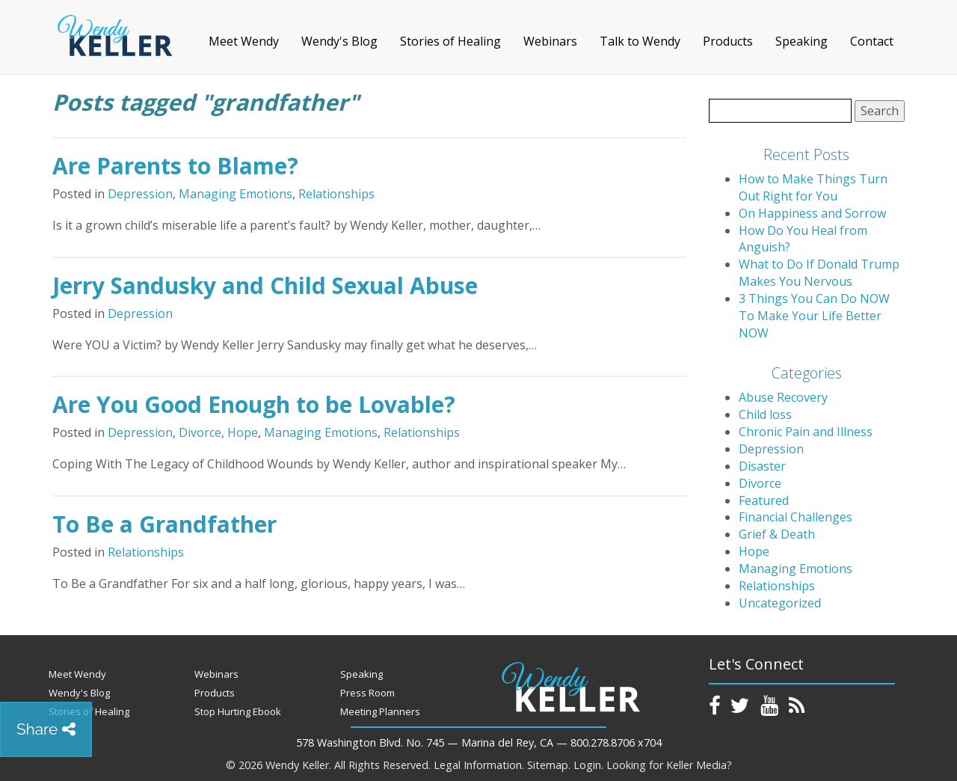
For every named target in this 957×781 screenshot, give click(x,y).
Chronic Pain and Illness (806, 431)
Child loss (765, 414)
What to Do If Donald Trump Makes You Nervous (819, 273)
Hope (242, 432)
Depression (140, 194)
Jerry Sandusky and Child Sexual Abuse (265, 285)
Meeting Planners (380, 711)
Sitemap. (548, 765)
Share (46, 729)
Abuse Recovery (783, 397)
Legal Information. (479, 765)
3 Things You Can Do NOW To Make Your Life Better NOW (814, 315)
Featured (764, 500)
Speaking (801, 41)
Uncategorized (780, 603)
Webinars (550, 41)
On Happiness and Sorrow (812, 213)
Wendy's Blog (339, 41)
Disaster (762, 466)
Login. (588, 765)
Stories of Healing (450, 41)
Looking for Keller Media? (669, 765)
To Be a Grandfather (164, 524)
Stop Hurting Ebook (237, 711)
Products (728, 41)
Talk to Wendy (640, 41)
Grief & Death (777, 534)
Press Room (367, 692)
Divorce (200, 432)
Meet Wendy (244, 41)
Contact (871, 41)
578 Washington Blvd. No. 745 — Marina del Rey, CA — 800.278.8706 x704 (479, 742)
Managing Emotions (235, 194)
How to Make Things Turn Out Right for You (813, 187)
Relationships (336, 194)
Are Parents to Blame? (175, 165)
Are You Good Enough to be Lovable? (253, 404)
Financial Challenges (795, 517)
